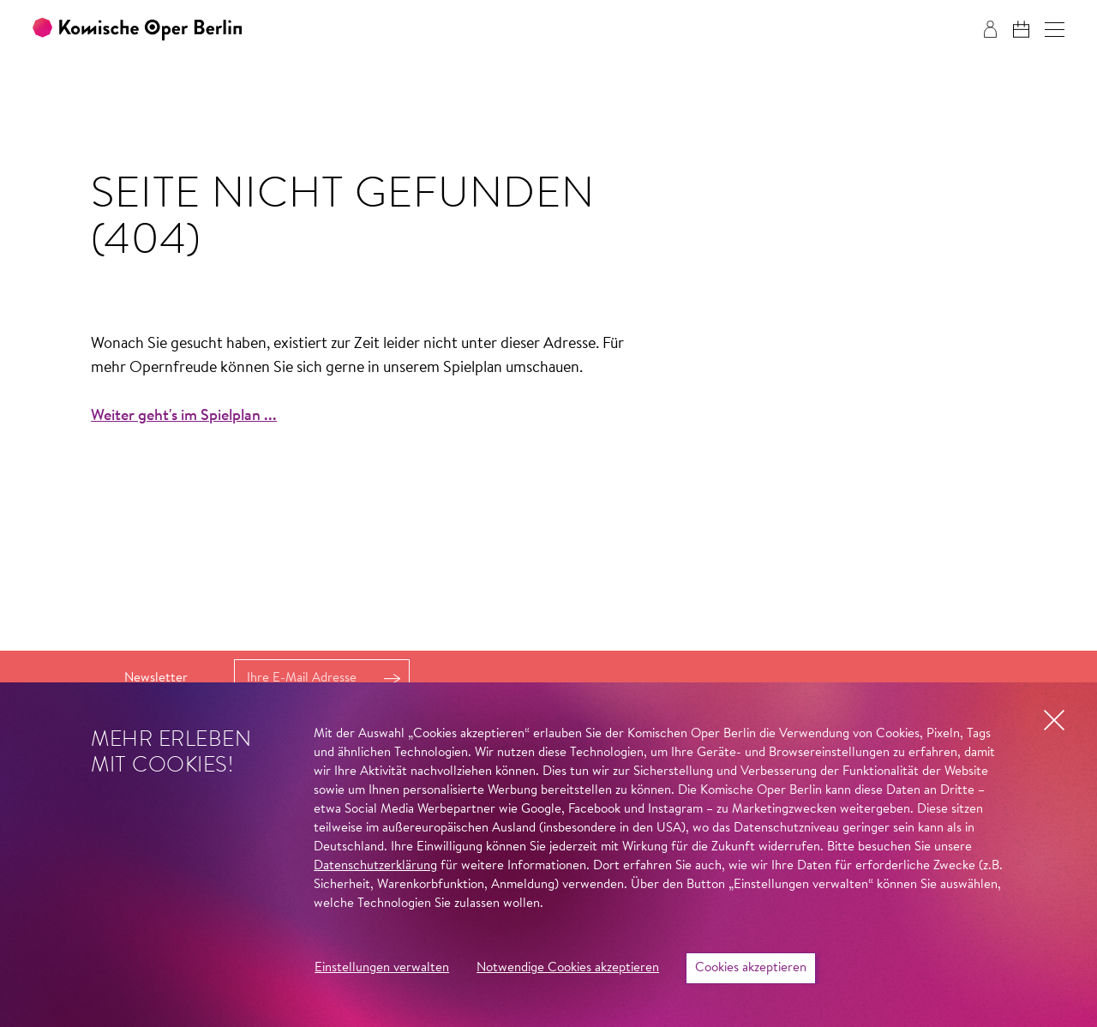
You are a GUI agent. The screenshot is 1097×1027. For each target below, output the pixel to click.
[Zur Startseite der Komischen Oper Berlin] (137, 29)
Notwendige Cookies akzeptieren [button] (568, 968)
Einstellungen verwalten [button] (382, 968)
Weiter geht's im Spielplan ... (184, 416)
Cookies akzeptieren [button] (750, 968)
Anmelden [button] (392, 678)
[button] (1054, 29)
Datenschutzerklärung (375, 866)
